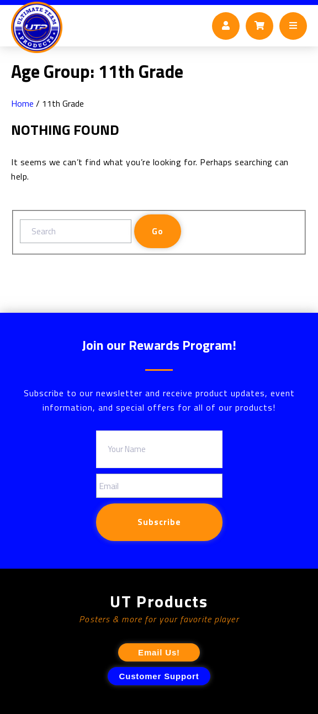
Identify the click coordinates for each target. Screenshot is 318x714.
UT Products (159, 601)
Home (22, 103)
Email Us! (159, 652)
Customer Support (159, 676)
